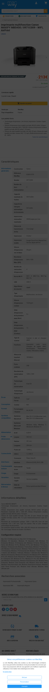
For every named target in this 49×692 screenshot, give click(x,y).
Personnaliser (24, 682)
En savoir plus (7, 671)
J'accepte (24, 686)
